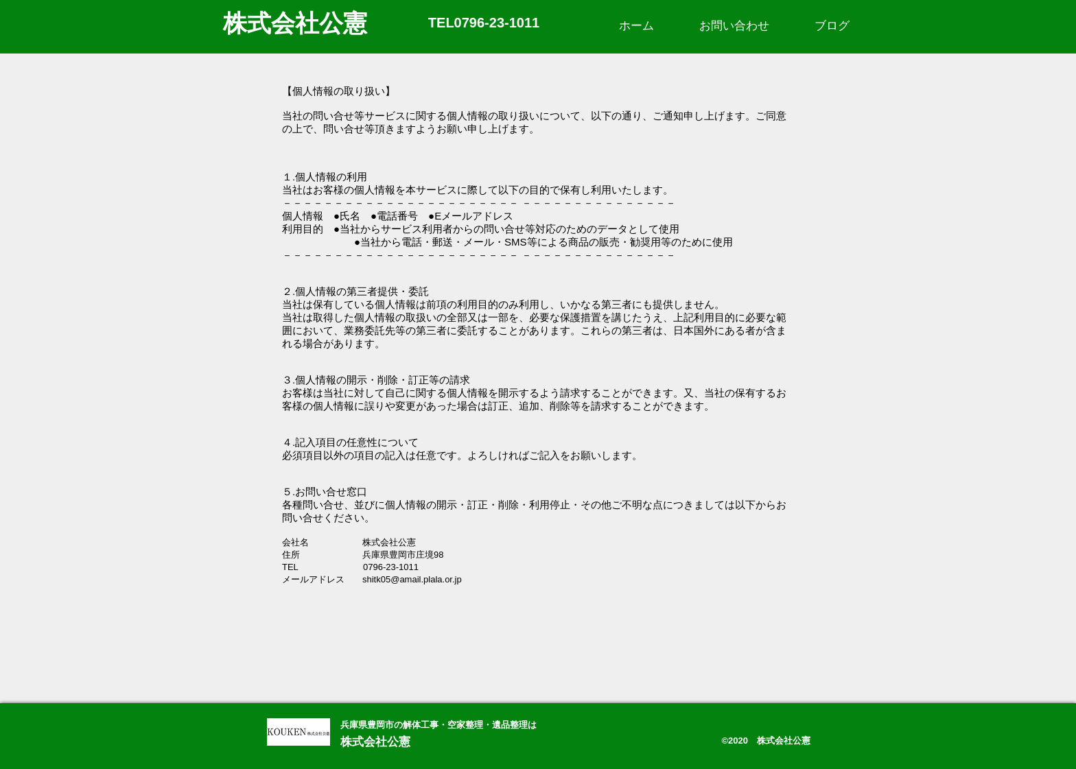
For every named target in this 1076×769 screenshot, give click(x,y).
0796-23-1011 (497, 22)
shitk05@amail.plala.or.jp (412, 579)
